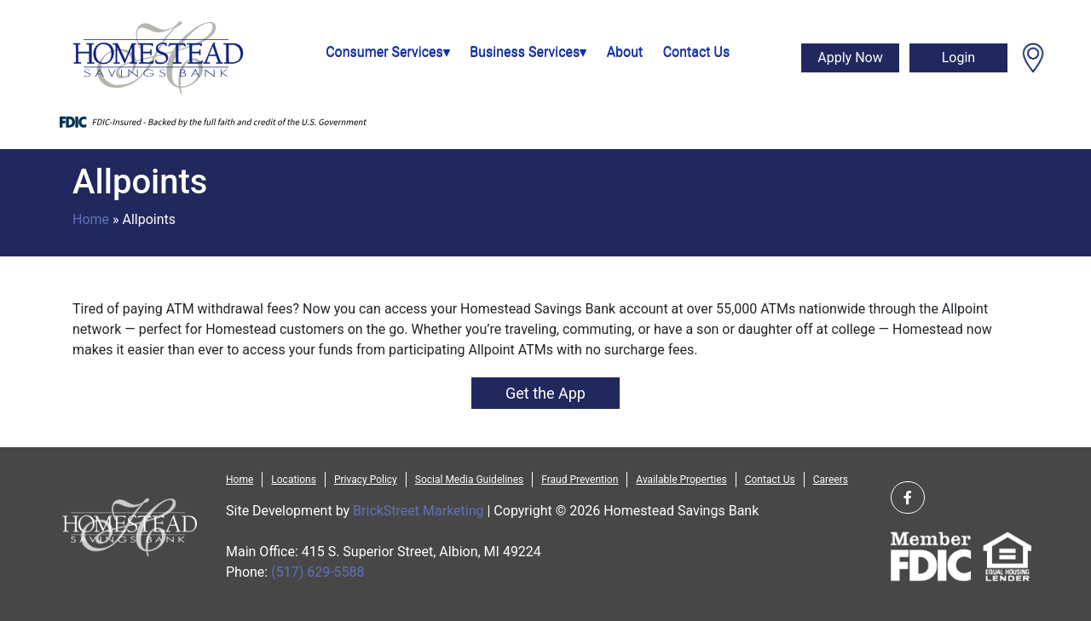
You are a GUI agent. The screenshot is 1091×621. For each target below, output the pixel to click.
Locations (293, 480)
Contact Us (696, 51)
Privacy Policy (365, 480)
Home (90, 219)
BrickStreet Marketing (418, 511)
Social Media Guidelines (469, 480)
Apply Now (849, 57)
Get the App (545, 393)
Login (958, 57)
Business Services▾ (528, 51)
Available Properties (681, 480)
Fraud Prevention (579, 480)
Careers (830, 480)
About (625, 51)
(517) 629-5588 (317, 572)
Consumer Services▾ (388, 51)
